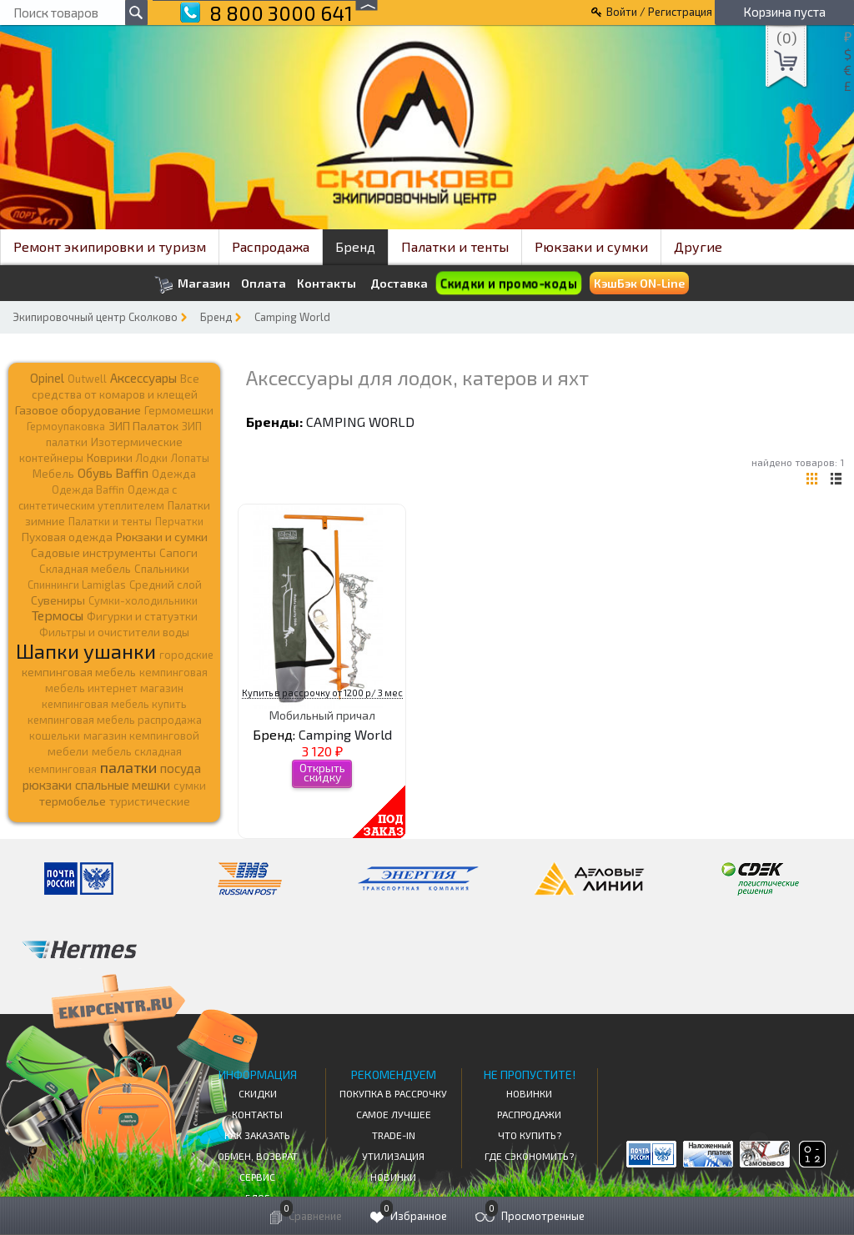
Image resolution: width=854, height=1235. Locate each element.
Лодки (152, 457)
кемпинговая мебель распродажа (115, 719)
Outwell (87, 378)
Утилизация (393, 1156)
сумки (189, 785)
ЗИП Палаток (143, 426)
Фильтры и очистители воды (114, 632)
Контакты (326, 283)
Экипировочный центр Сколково (95, 317)
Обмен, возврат (258, 1156)
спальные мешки (122, 784)
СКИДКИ (258, 1093)
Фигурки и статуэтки (142, 616)
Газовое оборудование (78, 410)
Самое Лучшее (393, 1114)
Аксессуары (143, 377)
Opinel (47, 377)
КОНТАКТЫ (257, 1114)
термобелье (72, 801)
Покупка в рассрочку (393, 1093)
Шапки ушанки (86, 651)
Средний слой (165, 584)
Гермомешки (179, 410)
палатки (128, 767)
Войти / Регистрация (659, 11)
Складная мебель (85, 568)
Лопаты (190, 457)
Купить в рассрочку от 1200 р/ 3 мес (322, 692)
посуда (180, 768)
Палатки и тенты (455, 246)
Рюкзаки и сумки (591, 246)
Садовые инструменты (93, 552)
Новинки (393, 1176)
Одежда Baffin (88, 489)
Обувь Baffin (113, 472)
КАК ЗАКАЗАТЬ (257, 1135)
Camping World (292, 317)
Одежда (174, 473)
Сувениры (58, 600)
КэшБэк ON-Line (639, 283)
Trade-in (393, 1135)
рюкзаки (47, 784)
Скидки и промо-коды (508, 283)
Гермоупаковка (66, 426)
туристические (149, 801)
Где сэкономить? (529, 1156)
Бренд (355, 246)
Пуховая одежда (67, 537)
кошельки (54, 735)
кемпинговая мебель (79, 672)
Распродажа (270, 246)
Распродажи (529, 1114)
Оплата (263, 283)
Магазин (192, 285)
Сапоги (178, 552)
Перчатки (179, 521)
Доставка (399, 283)
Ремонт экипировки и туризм (109, 246)
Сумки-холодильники (143, 600)
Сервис (257, 1176)
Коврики (110, 457)
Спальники (161, 568)
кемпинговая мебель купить (114, 703)
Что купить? (529, 1135)
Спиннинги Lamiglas (77, 584)
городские (186, 654)
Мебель (53, 473)
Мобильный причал (322, 715)
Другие (698, 246)
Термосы (57, 615)
